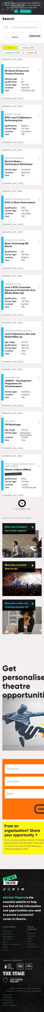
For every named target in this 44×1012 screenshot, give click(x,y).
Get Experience (8, 936)
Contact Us (31, 944)
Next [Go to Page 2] (23, 502)
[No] (41, 7)
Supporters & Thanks (32, 937)
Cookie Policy (8, 1003)
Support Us (31, 933)
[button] (10, 47)
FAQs (29, 941)
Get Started (7, 931)
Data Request (8, 997)
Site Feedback (32, 946)
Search (15, 37)
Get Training (7, 934)
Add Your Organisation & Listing (12, 945)
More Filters (34, 36)
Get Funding (7, 939)
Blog (4, 942)
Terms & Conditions (10, 1005)
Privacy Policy (8, 1000)
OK (16, 11)
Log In (5, 950)
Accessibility (7, 995)
